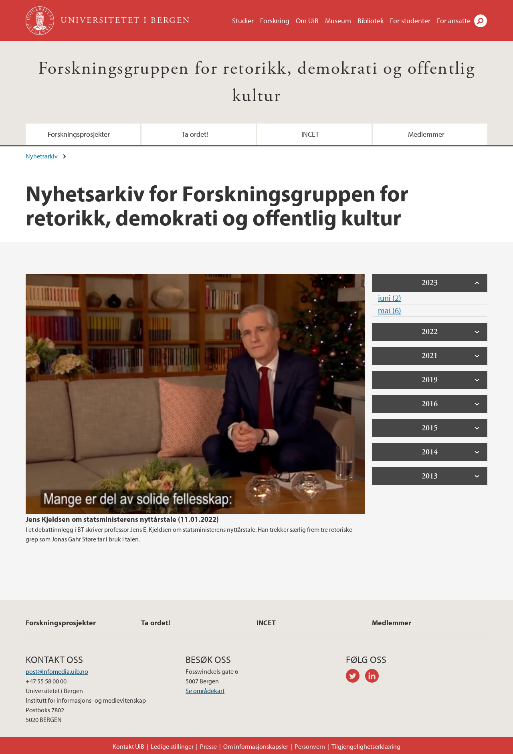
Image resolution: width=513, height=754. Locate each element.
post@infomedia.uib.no (57, 671)
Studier (243, 20)
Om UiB (307, 20)
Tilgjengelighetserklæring (365, 746)
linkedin (374, 677)
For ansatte (454, 20)
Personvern (310, 746)
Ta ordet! (195, 134)
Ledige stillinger (172, 746)
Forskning (274, 20)
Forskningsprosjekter (79, 134)
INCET (310, 134)
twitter (355, 677)
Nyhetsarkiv (42, 156)
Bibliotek (370, 20)
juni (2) (389, 298)
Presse (208, 746)
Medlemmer (426, 134)
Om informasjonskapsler (255, 746)
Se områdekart (205, 691)
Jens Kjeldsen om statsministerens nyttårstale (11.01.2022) (122, 519)
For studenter (410, 20)
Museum (338, 20)
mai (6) (389, 310)
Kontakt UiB (128, 746)
